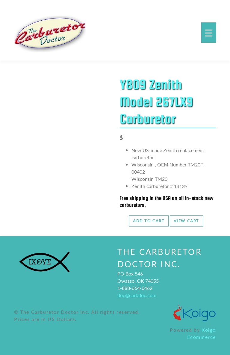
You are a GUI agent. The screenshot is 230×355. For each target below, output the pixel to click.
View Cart (186, 221)
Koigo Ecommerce (201, 333)
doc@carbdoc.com (136, 295)
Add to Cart (149, 221)
